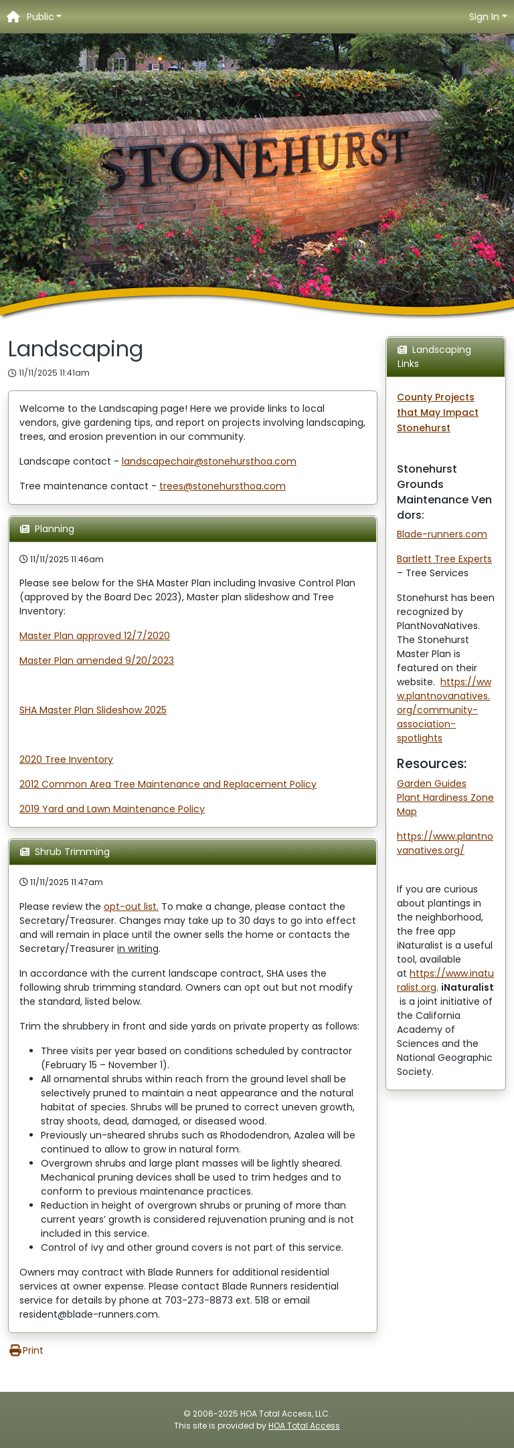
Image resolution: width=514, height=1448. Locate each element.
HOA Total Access (304, 1425)
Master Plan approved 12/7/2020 (94, 635)
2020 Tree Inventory (66, 759)
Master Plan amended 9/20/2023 (96, 660)
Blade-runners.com (442, 534)
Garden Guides (431, 783)
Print (26, 1350)
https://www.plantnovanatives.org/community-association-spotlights (444, 710)
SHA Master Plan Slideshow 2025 (93, 710)
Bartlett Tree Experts (444, 559)
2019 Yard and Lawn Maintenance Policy (112, 809)
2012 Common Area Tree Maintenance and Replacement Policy (168, 784)
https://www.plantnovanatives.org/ (445, 843)
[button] (44, 17)
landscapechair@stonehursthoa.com (209, 461)
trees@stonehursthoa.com (222, 486)
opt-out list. (131, 906)
